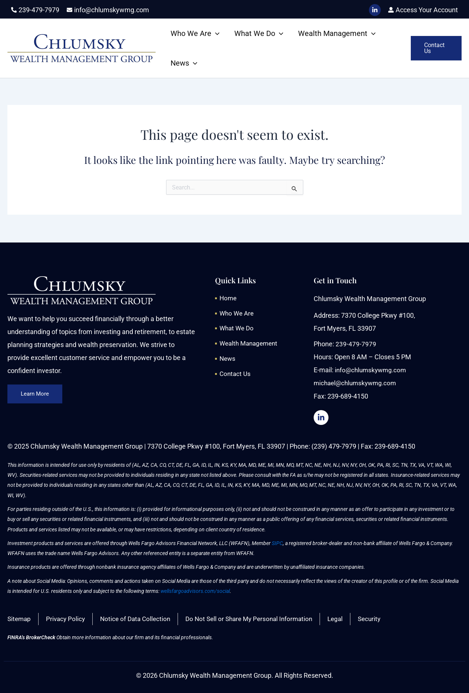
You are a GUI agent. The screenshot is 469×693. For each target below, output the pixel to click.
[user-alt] (423, 10)
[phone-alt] (35, 10)
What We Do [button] (258, 33)
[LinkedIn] (375, 10)
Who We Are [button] (195, 33)
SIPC (277, 542)
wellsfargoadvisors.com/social (195, 590)
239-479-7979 (356, 343)
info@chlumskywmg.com (372, 369)
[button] (215, 33)
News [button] (184, 63)
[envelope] (108, 10)
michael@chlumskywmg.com (357, 382)
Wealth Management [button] (337, 33)
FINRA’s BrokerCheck (31, 637)
